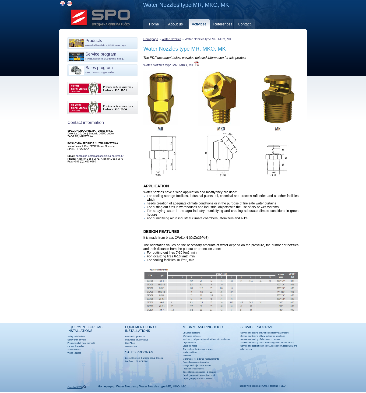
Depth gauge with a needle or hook (199, 375)
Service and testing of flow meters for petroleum (262, 336)
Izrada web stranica (249, 386)
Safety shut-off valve (76, 340)
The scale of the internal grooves (198, 349)
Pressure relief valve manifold (81, 343)
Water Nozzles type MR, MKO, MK (184, 49)
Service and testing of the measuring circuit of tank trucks (267, 342)
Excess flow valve (75, 346)
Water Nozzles (171, 39)
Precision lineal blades (193, 369)
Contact (244, 24)
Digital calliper (189, 342)
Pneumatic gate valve (135, 336)
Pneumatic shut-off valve (136, 340)
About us (175, 24)
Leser (127, 358)
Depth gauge (189, 378)
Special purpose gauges (194, 372)
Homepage (150, 39)
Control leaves (204, 365)
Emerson (135, 358)
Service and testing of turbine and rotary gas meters (264, 333)
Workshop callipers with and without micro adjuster (206, 339)
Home (154, 24)
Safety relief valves (76, 336)
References (222, 24)
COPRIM (143, 361)
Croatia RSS (76, 387)
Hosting (274, 386)
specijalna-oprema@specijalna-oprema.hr (99, 155)
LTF (136, 361)
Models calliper (190, 352)
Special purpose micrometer (196, 362)
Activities (199, 24)
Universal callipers (191, 333)
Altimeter (187, 355)
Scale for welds (190, 346)
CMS (264, 386)
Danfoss (129, 361)
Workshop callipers (192, 336)
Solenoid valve (74, 349)
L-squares (211, 372)
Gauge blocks (189, 365)
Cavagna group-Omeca (152, 358)
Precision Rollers (204, 378)
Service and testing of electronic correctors (260, 339)
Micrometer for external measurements (201, 359)
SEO (283, 386)
